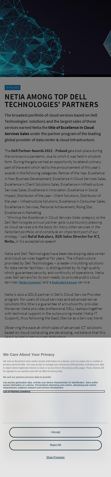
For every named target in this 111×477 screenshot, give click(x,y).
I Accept (55, 432)
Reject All (55, 445)
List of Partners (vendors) (16, 391)
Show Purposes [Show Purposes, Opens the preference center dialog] (55, 457)
